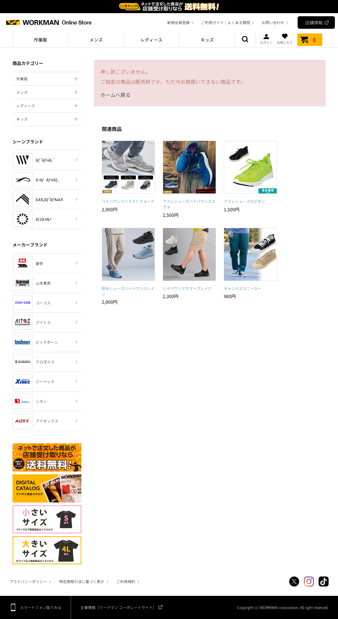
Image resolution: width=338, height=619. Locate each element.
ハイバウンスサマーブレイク (187, 288)
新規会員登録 (178, 22)
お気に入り (285, 38)
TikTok (324, 582)
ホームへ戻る (115, 94)
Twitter (294, 582)
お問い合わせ (273, 22)
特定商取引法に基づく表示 (81, 581)
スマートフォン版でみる (40, 607)
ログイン (266, 38)
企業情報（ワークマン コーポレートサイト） (118, 607)
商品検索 (245, 39)
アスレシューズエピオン (244, 201)
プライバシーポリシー (28, 581)
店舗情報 (314, 22)
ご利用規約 (125, 581)
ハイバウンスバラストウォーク (128, 201)
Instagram (309, 582)
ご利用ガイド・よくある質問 (225, 22)
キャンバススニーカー (242, 288)
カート (309, 40)
